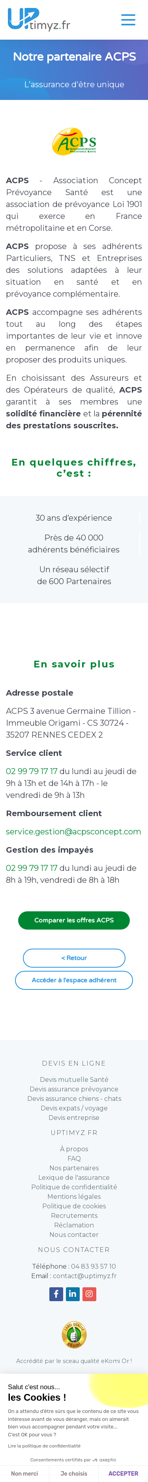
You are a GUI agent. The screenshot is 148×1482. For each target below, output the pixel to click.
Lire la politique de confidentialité (44, 1446)
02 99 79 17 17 (32, 771)
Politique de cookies (74, 1206)
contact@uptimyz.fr (85, 1276)
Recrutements (74, 1215)
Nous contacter (74, 1235)
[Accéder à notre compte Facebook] (56, 1294)
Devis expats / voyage (74, 1108)
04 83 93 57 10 (93, 1266)
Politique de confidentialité (74, 1187)
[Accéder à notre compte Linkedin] (73, 1294)
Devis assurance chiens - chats (74, 1098)
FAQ (74, 1158)
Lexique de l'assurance (74, 1177)
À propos (74, 1149)
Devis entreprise (74, 1118)
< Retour (74, 958)
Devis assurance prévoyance (74, 1089)
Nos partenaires (74, 1168)
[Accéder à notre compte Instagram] (89, 1294)
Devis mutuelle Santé (74, 1079)
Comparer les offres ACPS (74, 920)
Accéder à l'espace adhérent (74, 980)
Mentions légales (74, 1196)
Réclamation (74, 1225)
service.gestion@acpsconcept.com (73, 831)
